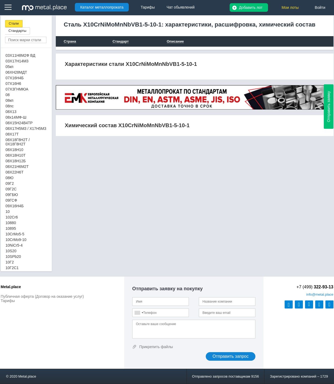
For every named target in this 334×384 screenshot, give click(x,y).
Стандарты (18, 31)
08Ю (10, 178)
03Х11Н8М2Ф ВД (20, 55)
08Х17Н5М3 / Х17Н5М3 (26, 128)
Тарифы (8, 301)
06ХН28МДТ (16, 72)
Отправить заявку (328, 106)
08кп (9, 100)
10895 (11, 228)
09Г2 (10, 183)
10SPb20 (13, 256)
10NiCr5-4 (14, 245)
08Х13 (11, 112)
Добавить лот (251, 7)
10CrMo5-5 (15, 234)
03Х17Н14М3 (17, 61)
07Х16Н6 (13, 83)
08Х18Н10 (14, 150)
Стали (14, 23)
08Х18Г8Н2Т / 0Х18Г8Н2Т (18, 142)
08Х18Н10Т (16, 155)
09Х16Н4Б (15, 206)
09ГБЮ (12, 195)
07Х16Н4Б (15, 78)
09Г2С (11, 189)
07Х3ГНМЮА (17, 89)
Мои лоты (290, 7)
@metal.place (319, 294)
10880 (11, 223)
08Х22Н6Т (15, 172)
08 (8, 95)
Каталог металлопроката (101, 7)
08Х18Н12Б (16, 161)
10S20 (11, 251)
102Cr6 (12, 217)
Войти (320, 7)
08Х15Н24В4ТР (19, 123)
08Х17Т (12, 134)
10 (8, 211)
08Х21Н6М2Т (17, 166)
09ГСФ (11, 200)
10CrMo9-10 (16, 240)
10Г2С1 (12, 268)
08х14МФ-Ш (16, 117)
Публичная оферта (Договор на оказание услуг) (42, 296)
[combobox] (139, 313)
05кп (9, 67)
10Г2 (10, 262)
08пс (10, 106)
